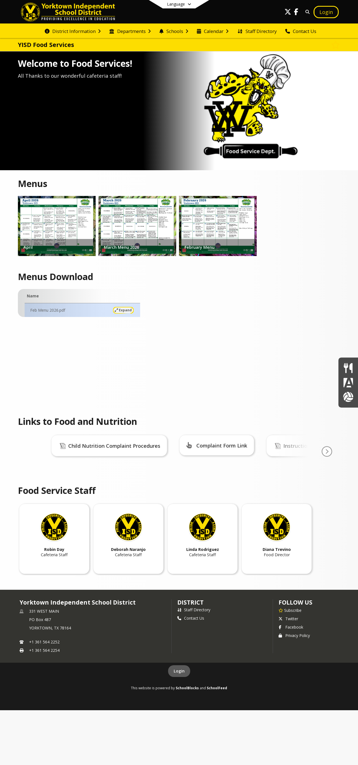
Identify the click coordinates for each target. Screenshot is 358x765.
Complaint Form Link (221, 445)
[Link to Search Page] (306, 12)
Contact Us (190, 673)
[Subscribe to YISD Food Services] (335, 44)
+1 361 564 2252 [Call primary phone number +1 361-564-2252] (44, 696)
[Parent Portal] (348, 382)
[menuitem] (72, 30)
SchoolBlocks (187, 742)
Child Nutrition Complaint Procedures (114, 445)
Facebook (291, 682)
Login (179, 725)
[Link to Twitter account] (288, 12)
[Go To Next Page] (327, 479)
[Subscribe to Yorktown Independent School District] (290, 665)
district (190, 657)
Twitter (288, 673)
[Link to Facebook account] (296, 12)
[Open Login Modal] (326, 12)
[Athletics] (348, 397)
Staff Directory (193, 664)
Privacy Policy (294, 690)
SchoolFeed (217, 742)
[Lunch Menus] (348, 368)
